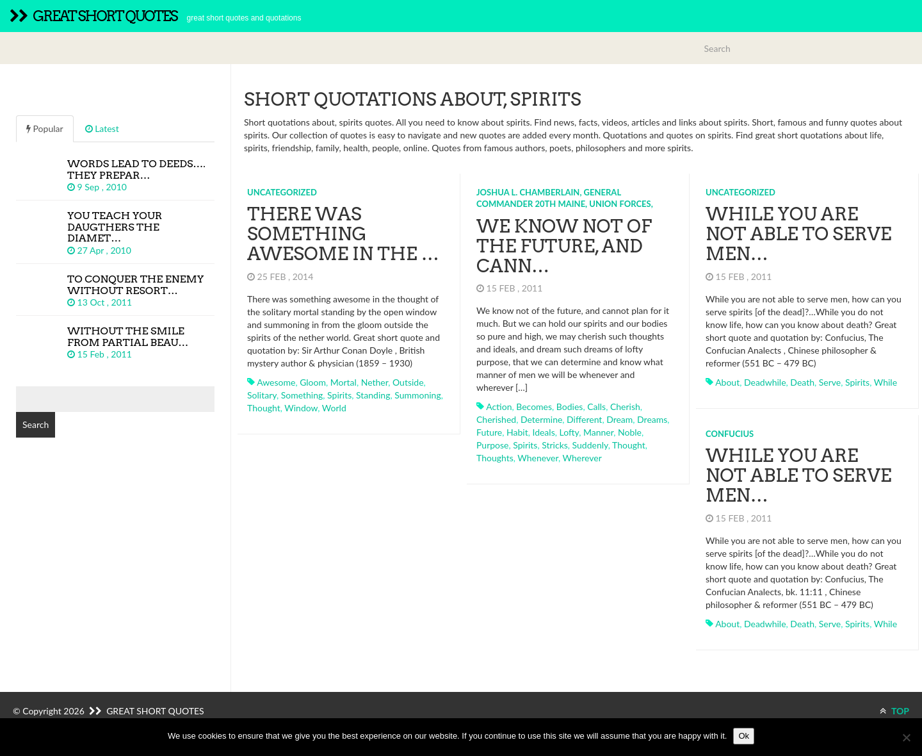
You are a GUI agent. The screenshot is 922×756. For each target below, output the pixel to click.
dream (619, 419)
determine (541, 419)
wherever (582, 457)
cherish (625, 406)
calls (596, 406)
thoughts (495, 457)
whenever (537, 457)
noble (630, 432)
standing (373, 395)
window (301, 407)
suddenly (590, 445)
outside (408, 382)
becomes (534, 406)
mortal (343, 382)
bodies (569, 406)
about (727, 382)
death (802, 382)
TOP (894, 710)
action (499, 406)
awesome (276, 382)
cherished (496, 419)
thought (263, 407)
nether (375, 382)
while (885, 382)
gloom (313, 382)
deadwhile (765, 382)
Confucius (730, 434)
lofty (569, 432)
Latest (102, 128)
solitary (262, 395)
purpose (492, 445)
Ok (743, 736)
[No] (906, 737)
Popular (44, 128)
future (489, 432)
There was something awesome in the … (343, 234)
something (302, 395)
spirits (339, 395)
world (334, 407)
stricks (555, 445)
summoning (417, 395)
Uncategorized (282, 192)
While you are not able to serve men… (798, 234)
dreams (652, 419)
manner (598, 432)
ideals (543, 432)
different (584, 419)
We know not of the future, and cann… (564, 246)
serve (830, 382)
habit (517, 432)
